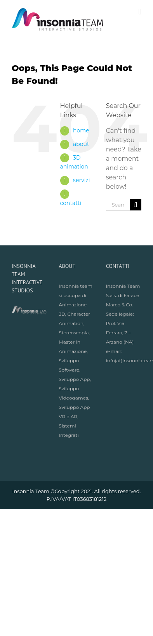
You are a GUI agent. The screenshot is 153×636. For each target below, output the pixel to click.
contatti (71, 203)
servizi (81, 180)
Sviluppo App (74, 379)
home (81, 130)
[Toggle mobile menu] (139, 12)
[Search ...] (118, 204)
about (81, 144)
